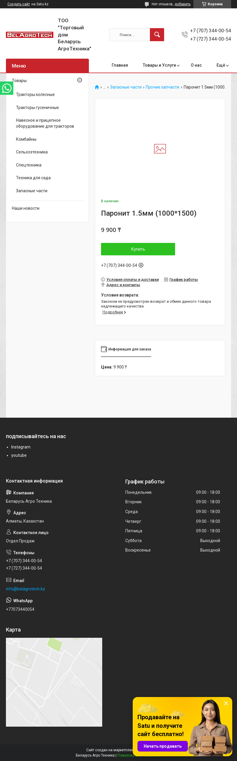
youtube (19, 455)
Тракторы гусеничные (37, 107)
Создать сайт (18, 4)
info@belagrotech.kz (25, 589)
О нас (196, 65)
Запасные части (126, 87)
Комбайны (26, 139)
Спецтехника (28, 165)
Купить (138, 249)
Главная (120, 65)
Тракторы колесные (35, 94)
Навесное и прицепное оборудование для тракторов (45, 123)
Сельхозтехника (32, 152)
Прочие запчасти (162, 87)
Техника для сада (33, 177)
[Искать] (157, 34)
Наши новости (25, 208)
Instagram (21, 447)
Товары (19, 80)
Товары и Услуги (159, 65)
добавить (182, 4)
